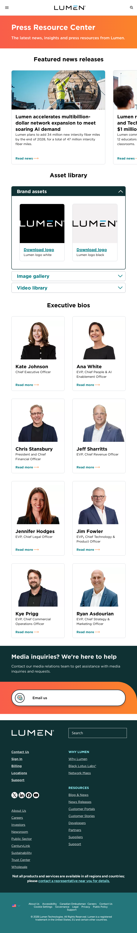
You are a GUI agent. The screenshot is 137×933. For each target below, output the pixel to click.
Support (17, 780)
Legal (75, 906)
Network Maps (79, 773)
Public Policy (100, 906)
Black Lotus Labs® (82, 766)
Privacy (85, 906)
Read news (24, 158)
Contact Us (20, 752)
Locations (19, 773)
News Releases (79, 802)
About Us (34, 903)
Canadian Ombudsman (73, 903)
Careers (91, 903)
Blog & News (78, 795)
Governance (62, 906)
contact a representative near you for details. (74, 881)
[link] (64, 698)
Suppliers (75, 837)
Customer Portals (81, 809)
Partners (74, 830)
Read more (24, 385)
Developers (77, 823)
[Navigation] (7, 8)
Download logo (92, 249)
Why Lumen (77, 759)
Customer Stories (81, 816)
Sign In (16, 759)
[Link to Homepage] (70, 8)
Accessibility (49, 903)
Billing (16, 766)
